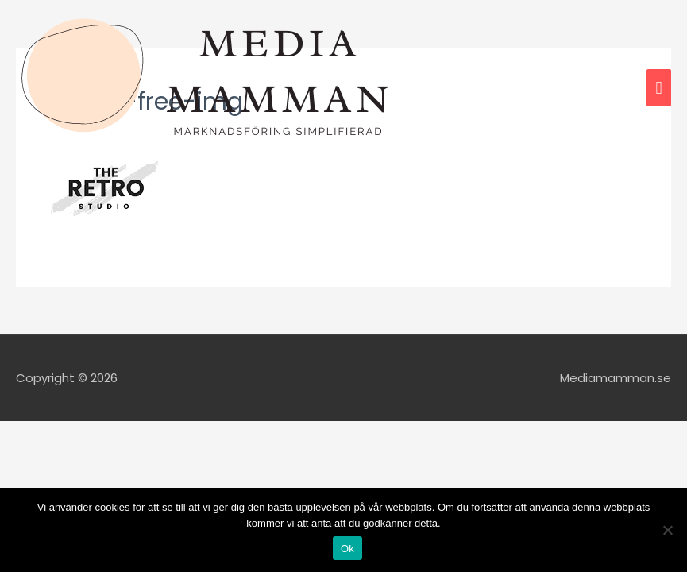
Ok (347, 549)
